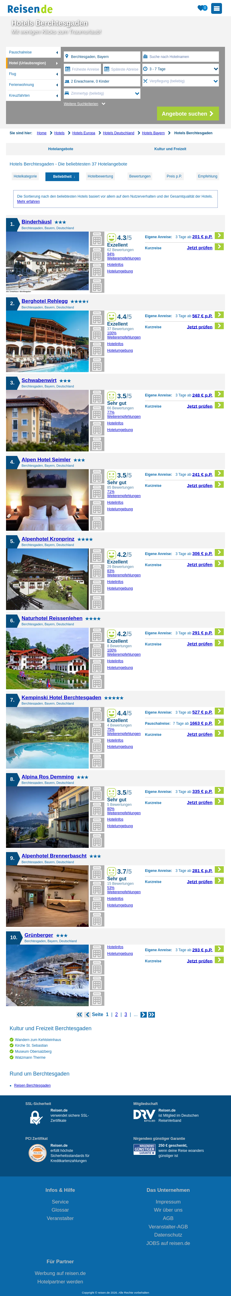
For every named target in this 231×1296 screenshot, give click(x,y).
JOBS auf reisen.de (168, 1243)
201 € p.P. (208, 235)
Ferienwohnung (21, 85)
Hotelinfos (115, 265)
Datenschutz (168, 1235)
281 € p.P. (208, 869)
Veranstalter (60, 1218)
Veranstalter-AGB (168, 1227)
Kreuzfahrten (19, 95)
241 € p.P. (208, 473)
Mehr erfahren (28, 201)
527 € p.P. (208, 711)
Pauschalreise (20, 52)
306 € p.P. (208, 552)
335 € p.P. (208, 790)
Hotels (59, 133)
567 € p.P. (208, 314)
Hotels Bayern (153, 133)
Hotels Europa (83, 133)
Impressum (168, 1202)
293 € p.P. (208, 948)
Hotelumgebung (120, 271)
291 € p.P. (208, 631)
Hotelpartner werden (60, 1282)
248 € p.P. (208, 394)
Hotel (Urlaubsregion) (27, 63)
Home (42, 133)
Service (60, 1202)
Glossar (60, 1210)
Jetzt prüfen (205, 246)
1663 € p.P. (207, 722)
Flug (12, 74)
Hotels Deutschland (118, 133)
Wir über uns (168, 1210)
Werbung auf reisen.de (60, 1273)
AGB (168, 1218)
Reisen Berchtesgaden (32, 1085)
